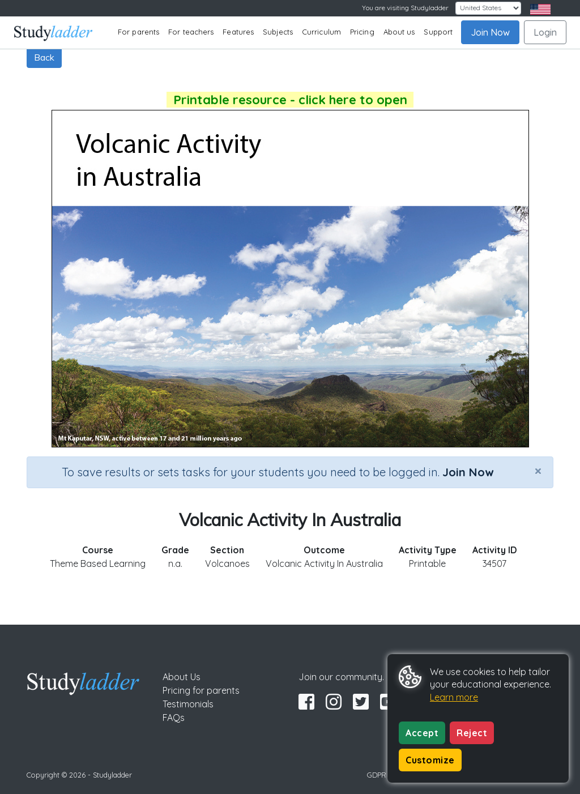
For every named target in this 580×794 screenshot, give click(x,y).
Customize (430, 760)
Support (438, 31)
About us (399, 31)
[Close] (538, 470)
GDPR (376, 774)
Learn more (454, 697)
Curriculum (321, 31)
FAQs (174, 717)
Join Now (490, 32)
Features (238, 31)
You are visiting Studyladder (405, 7)
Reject (472, 732)
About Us (182, 676)
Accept (422, 732)
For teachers (191, 31)
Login (545, 32)
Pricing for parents (201, 690)
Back (44, 57)
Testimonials (188, 704)
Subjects (278, 31)
